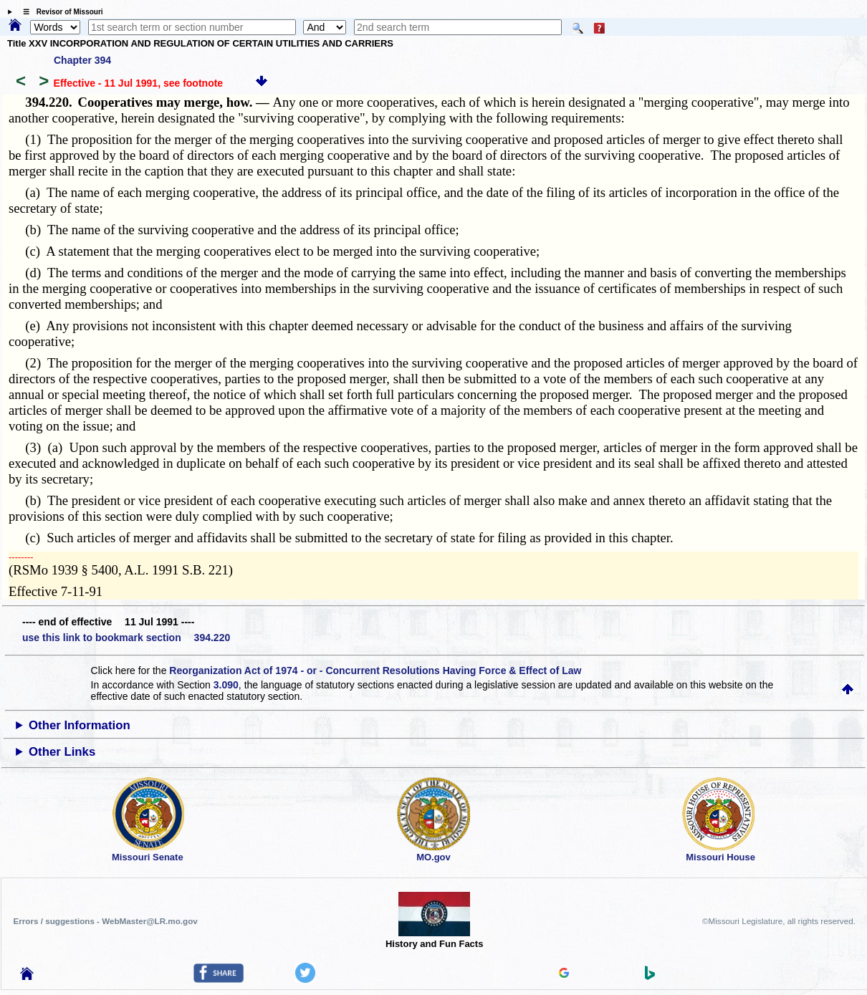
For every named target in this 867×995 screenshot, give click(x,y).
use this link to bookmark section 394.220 (126, 637)
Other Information (79, 725)
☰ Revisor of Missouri (59, 12)
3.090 (226, 685)
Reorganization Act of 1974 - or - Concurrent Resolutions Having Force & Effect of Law (375, 670)
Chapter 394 (82, 60)
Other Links (62, 752)
